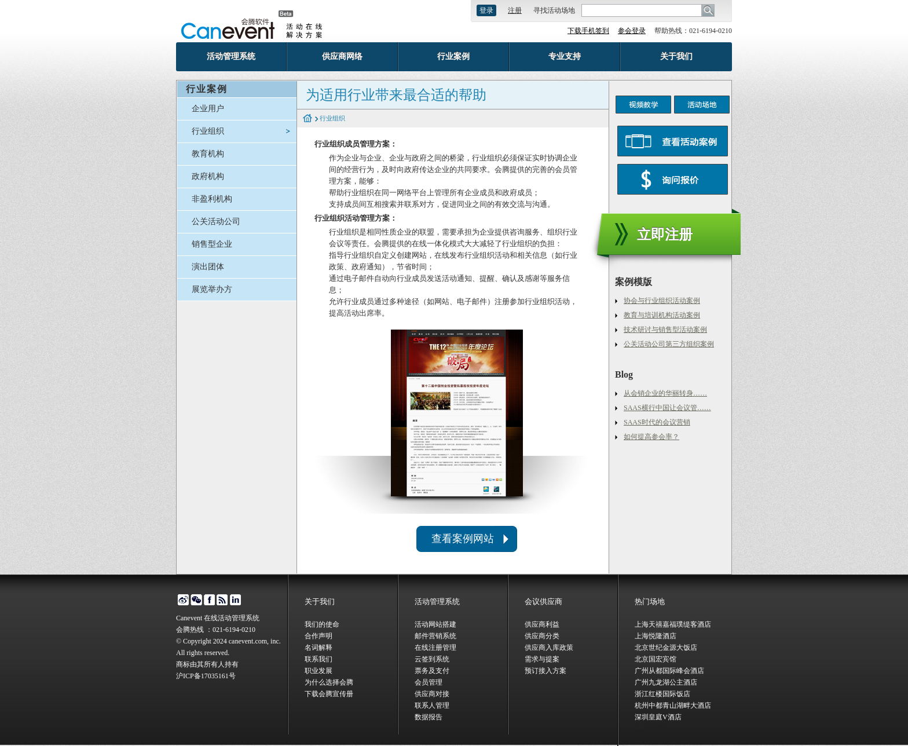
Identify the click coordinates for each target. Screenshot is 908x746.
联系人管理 (432, 705)
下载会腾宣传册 (329, 694)
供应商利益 (542, 624)
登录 (486, 10)
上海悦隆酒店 (655, 636)
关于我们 (676, 56)
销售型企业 (212, 244)
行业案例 (453, 56)
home (307, 118)
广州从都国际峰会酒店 (669, 671)
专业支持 (564, 56)
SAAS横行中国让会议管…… (667, 408)
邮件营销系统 (435, 636)
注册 (515, 10)
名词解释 (318, 647)
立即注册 (665, 234)
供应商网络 (342, 56)
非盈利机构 (212, 199)
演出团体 (208, 266)
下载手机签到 (588, 31)
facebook (209, 600)
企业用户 (208, 108)
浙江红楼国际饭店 (662, 694)
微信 (196, 600)
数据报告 (428, 717)
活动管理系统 (231, 56)
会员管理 (428, 682)
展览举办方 (212, 289)
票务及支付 (432, 671)
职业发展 (318, 671)
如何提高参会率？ (651, 437)
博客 (222, 600)
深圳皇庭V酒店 (658, 717)
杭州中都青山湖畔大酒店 (673, 705)
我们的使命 (322, 624)
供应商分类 (542, 636)
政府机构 (208, 176)
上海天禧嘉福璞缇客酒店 (673, 624)
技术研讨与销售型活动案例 (665, 330)
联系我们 (318, 659)
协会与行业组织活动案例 (662, 301)
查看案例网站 (462, 538)
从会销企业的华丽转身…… (665, 393)
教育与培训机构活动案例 (662, 315)
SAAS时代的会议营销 (657, 422)
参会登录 (632, 31)
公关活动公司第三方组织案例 (669, 344)
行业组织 (208, 131)
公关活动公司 (216, 221)
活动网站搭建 (435, 624)
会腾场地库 (652, 729)
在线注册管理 (435, 647)
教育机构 (208, 153)
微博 (182, 600)
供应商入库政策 (549, 647)
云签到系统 (432, 659)
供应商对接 (432, 694)
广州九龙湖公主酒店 (666, 682)
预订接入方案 (545, 671)
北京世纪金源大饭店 (666, 647)
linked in (236, 600)
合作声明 (318, 636)
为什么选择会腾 (329, 682)
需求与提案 (542, 659)
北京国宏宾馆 (655, 659)
